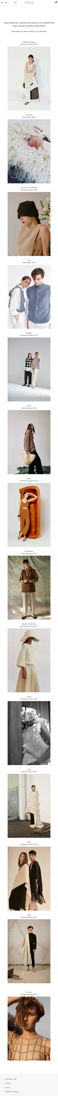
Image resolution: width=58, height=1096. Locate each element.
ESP (6, 3)
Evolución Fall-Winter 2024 (29, 116)
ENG (15, 3)
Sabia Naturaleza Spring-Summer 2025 (29, 43)
